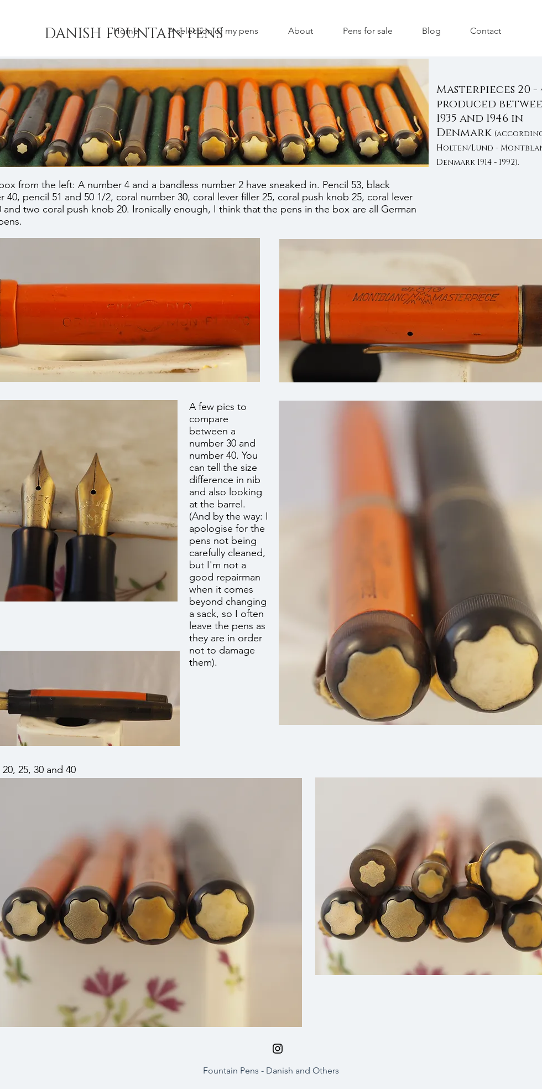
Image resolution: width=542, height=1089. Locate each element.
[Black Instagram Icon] (277, 1048)
